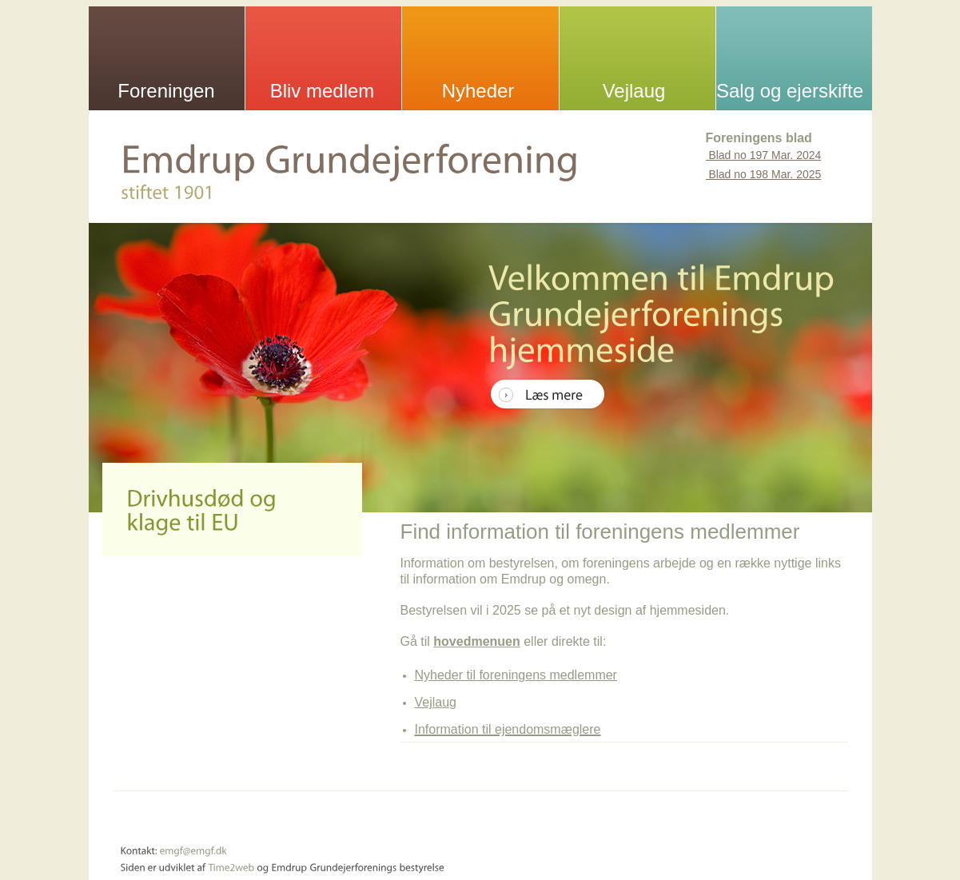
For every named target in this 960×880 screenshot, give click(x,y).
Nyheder (478, 91)
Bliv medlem (322, 91)
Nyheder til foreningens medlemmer (516, 675)
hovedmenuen (476, 641)
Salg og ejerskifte (789, 91)
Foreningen (166, 91)
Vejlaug (634, 91)
